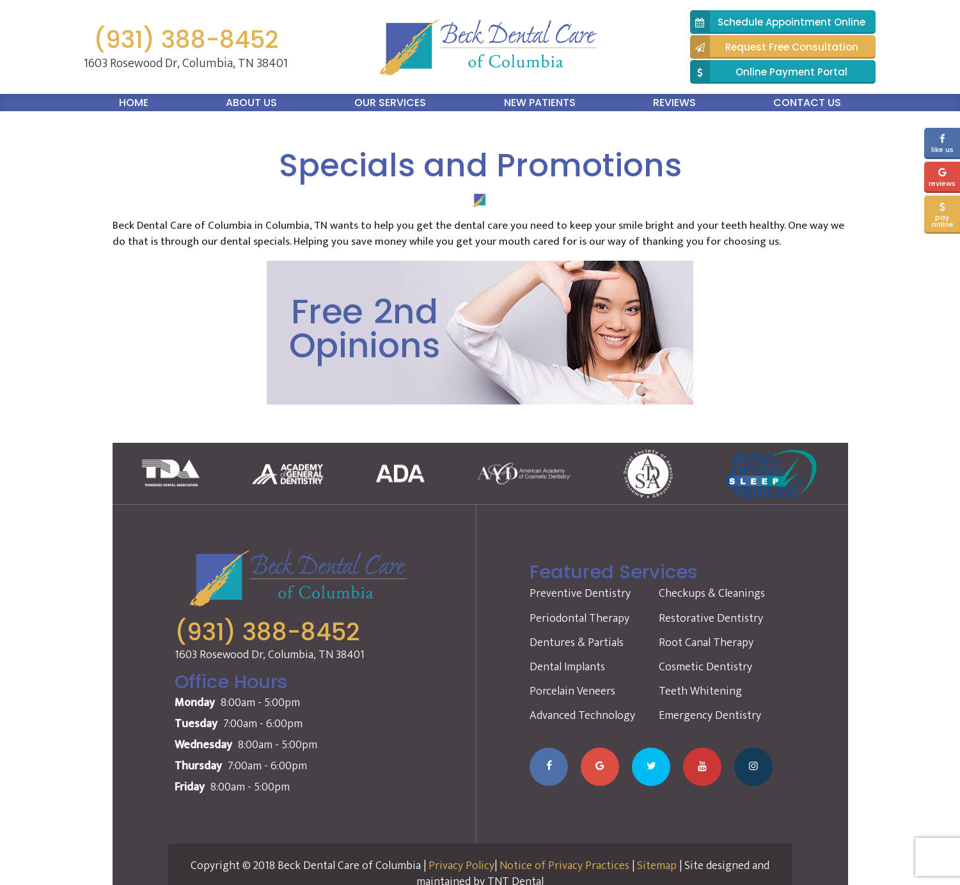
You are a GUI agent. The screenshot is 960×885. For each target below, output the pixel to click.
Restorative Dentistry (711, 618)
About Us (251, 102)
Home (133, 102)
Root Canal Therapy (706, 642)
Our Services (390, 102)
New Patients (540, 102)
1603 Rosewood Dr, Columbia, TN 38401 (186, 63)
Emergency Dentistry (710, 715)
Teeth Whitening (700, 691)
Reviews (674, 102)
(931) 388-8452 (185, 40)
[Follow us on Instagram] (753, 767)
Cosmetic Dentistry (705, 667)
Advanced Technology (582, 715)
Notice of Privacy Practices (564, 865)
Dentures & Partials (577, 642)
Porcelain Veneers (572, 691)
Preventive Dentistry (580, 593)
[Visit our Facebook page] (549, 767)
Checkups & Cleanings (712, 593)
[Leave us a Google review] (600, 767)
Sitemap (657, 865)
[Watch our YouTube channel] (702, 767)
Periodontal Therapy (579, 618)
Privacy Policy (461, 865)
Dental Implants (567, 667)
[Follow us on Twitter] (651, 767)
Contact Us (807, 102)
